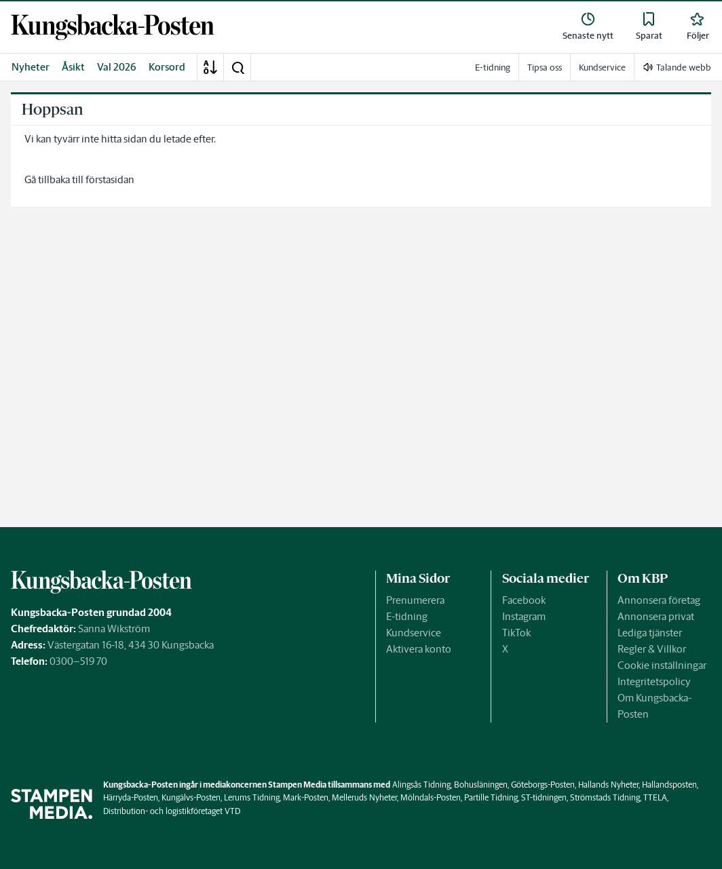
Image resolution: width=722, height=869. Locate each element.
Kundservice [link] (602, 67)
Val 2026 (116, 66)
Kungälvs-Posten (191, 797)
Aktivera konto (418, 648)
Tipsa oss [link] (544, 67)
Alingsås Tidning (421, 784)
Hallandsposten (669, 784)
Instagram (524, 616)
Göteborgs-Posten (543, 784)
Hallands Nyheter (608, 784)
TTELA (655, 797)
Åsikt (73, 66)
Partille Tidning (491, 797)
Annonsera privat (656, 616)
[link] (112, 27)
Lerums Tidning (252, 797)
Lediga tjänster (650, 632)
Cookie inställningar (662, 665)
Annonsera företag (659, 600)
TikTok (516, 632)
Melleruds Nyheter (364, 797)
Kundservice (413, 632)
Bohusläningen (481, 784)
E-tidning (407, 616)
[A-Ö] (210, 67)
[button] (237, 67)
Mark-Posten (305, 797)
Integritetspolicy (654, 681)
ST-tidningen (544, 797)
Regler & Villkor (652, 648)
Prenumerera (415, 600)
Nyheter (31, 66)
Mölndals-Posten (430, 797)
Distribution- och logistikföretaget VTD (171, 811)
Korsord (167, 66)
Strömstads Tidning (605, 797)
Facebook (524, 600)
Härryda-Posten (130, 797)
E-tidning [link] (492, 67)
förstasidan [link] (110, 179)
